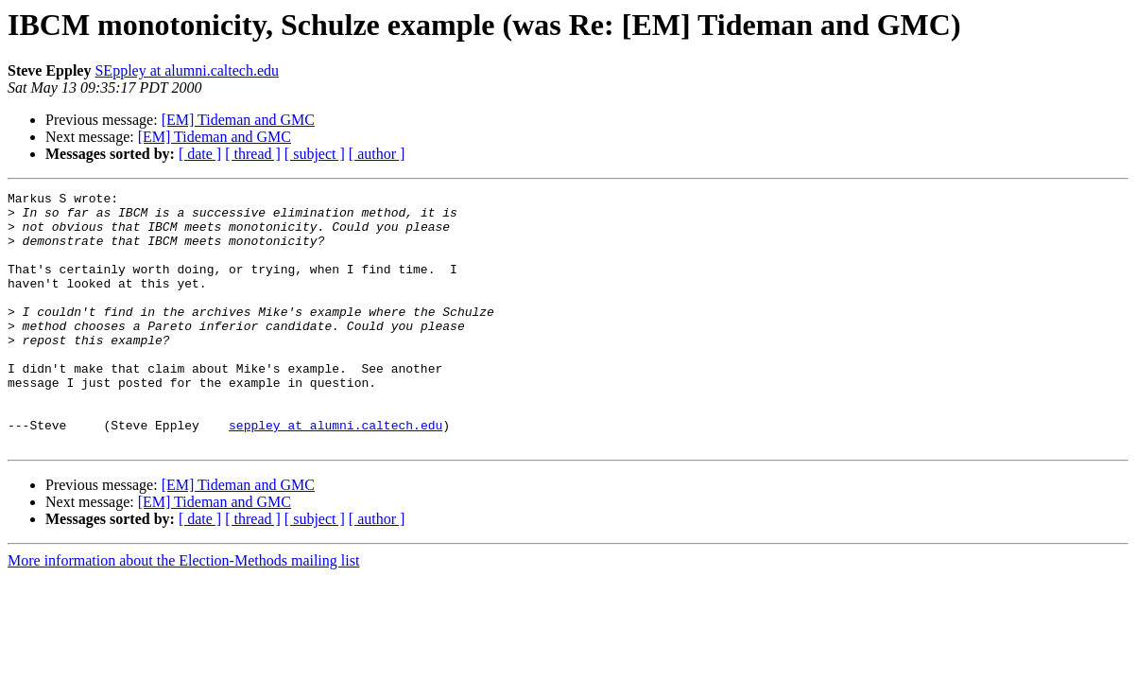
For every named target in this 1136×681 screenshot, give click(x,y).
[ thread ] (253, 154)
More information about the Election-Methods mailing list (183, 611)
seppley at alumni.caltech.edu (335, 472)
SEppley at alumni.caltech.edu (187, 70)
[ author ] (377, 154)
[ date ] (200, 154)
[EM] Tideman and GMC (238, 120)
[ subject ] (314, 154)
